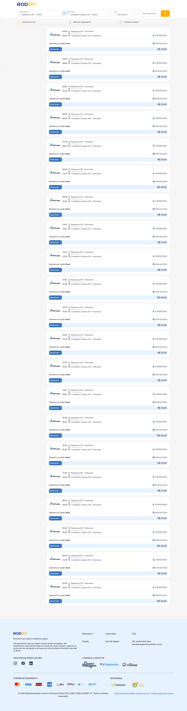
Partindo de (23, 12)
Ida (115, 12)
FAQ (134, 633)
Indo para (70, 12)
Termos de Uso (143, 693)
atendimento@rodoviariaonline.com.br (147, 644)
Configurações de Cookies (162, 693)
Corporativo (110, 633)
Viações (85, 641)
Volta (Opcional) (149, 13)
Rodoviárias (87, 633)
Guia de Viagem (112, 641)
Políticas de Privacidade (124, 693)
